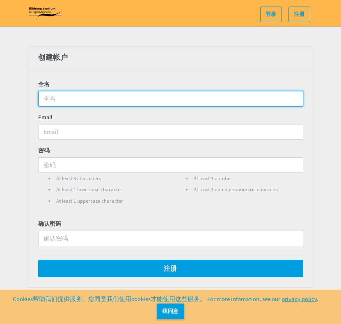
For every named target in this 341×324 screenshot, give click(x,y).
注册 (299, 14)
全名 (44, 84)
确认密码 (49, 223)
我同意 (170, 311)
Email (45, 117)
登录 (271, 14)
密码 (44, 150)
